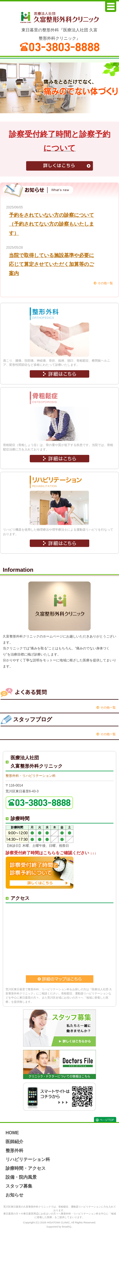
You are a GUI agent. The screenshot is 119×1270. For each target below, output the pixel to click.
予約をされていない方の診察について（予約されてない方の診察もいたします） (51, 224)
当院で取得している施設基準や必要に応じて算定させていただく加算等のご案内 (51, 264)
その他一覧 (105, 283)
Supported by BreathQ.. (59, 1226)
